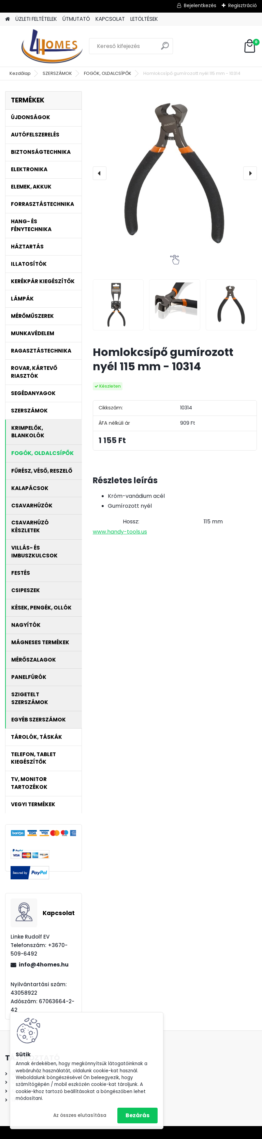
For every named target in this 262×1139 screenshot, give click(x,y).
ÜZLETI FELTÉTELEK (36, 18)
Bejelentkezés (200, 5)
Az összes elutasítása (79, 1115)
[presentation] (99, 173)
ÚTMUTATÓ (76, 18)
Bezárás (137, 1115)
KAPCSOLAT (110, 18)
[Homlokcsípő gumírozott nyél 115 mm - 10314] (175, 173)
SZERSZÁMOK (57, 73)
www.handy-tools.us (120, 532)
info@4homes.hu (44, 965)
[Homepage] (7, 19)
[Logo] (52, 46)
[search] (165, 48)
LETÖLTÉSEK (144, 18)
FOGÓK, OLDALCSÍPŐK (107, 73)
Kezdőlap (20, 73)
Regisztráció (242, 5)
